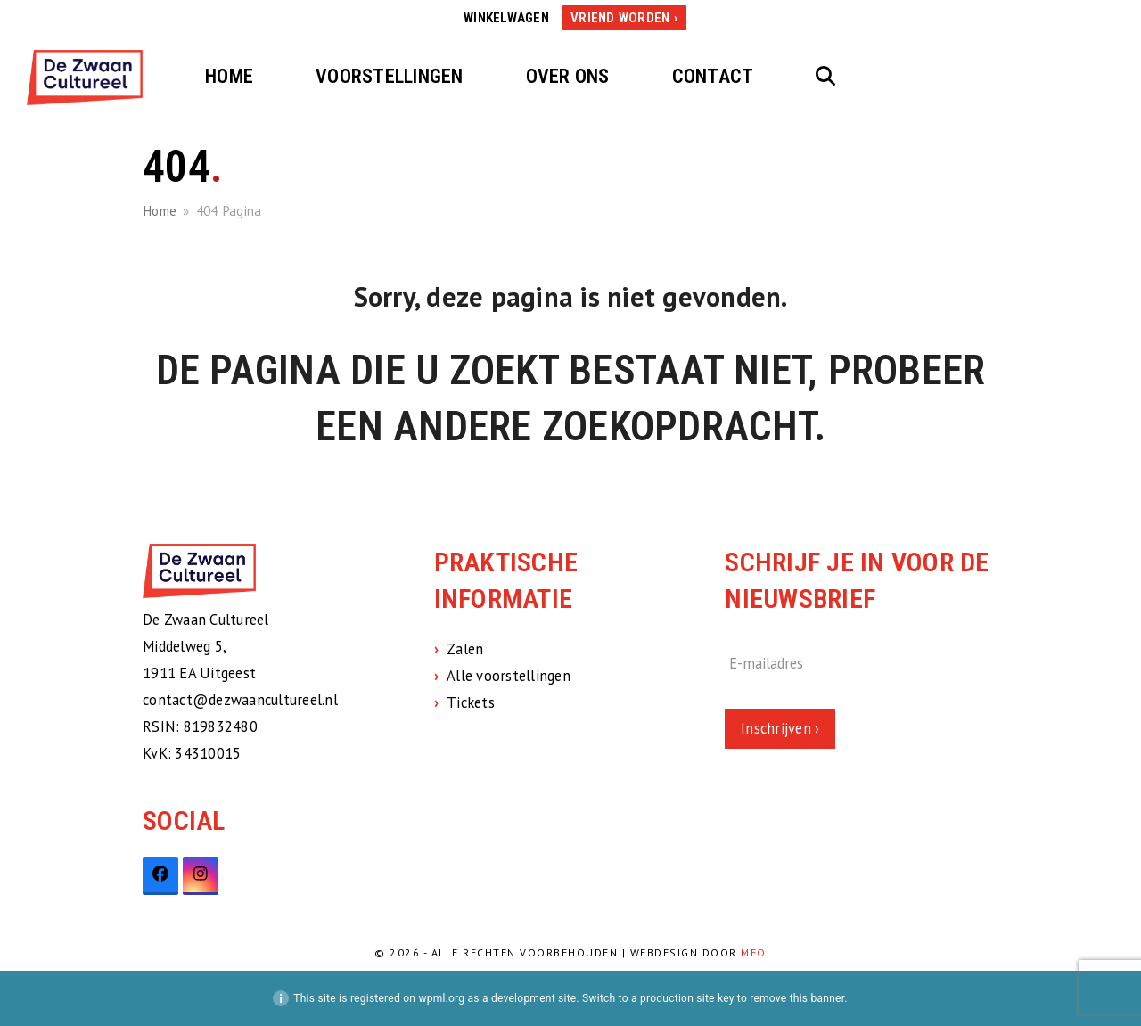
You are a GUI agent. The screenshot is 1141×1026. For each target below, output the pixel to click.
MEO (754, 952)
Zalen (465, 649)
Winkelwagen (506, 18)
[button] (825, 77)
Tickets (471, 702)
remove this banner (797, 998)
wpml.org (441, 998)
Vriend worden (619, 18)
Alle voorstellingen (508, 675)
